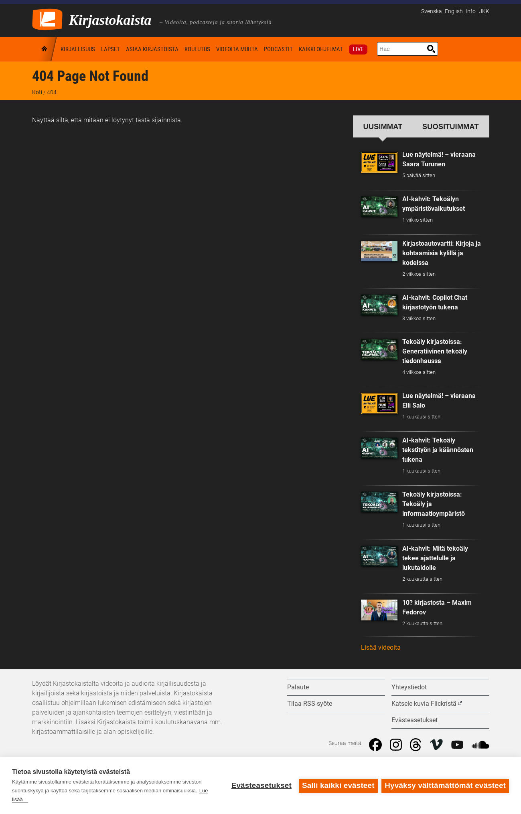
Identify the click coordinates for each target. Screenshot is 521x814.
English (454, 11)
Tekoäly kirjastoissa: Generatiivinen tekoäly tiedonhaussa (434, 351)
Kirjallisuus (78, 49)
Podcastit (278, 49)
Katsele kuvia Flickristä (423, 703)
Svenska (431, 11)
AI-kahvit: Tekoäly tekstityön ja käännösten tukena (437, 449)
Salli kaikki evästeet (338, 785)
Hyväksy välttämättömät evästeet (445, 785)
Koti (45, 49)
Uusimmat (383, 126)
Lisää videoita (381, 647)
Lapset (110, 49)
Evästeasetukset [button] (414, 720)
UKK (483, 11)
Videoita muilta (237, 49)
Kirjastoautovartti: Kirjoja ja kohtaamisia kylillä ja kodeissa (441, 253)
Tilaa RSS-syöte (309, 703)
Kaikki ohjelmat (321, 49)
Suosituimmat (450, 126)
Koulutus (197, 49)
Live (358, 49)
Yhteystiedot (409, 687)
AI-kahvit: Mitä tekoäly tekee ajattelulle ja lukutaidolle (435, 558)
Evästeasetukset (261, 785)
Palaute (298, 687)
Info (471, 11)
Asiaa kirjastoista (152, 49)
